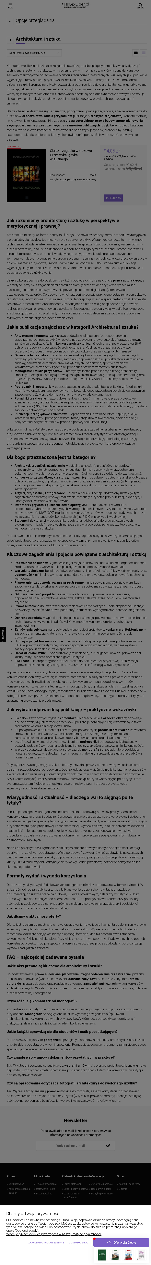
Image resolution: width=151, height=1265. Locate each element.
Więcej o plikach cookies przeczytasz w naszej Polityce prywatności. (53, 1234)
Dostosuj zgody (79, 1242)
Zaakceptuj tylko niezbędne (46, 1242)
